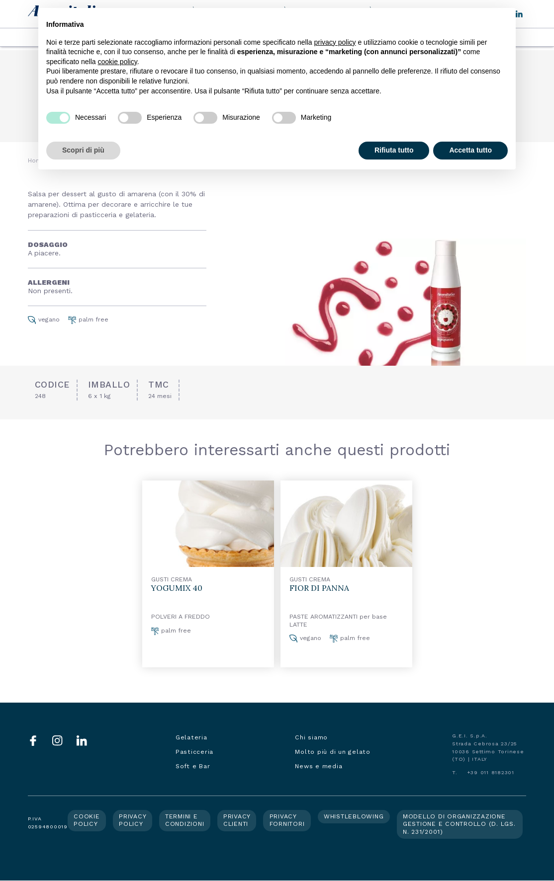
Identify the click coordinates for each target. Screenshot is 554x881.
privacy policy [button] (335, 42)
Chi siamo (311, 737)
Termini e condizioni (184, 820)
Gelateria (191, 737)
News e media (318, 766)
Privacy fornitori (287, 820)
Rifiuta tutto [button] (394, 150)
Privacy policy (132, 820)
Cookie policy (87, 820)
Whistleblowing (354, 816)
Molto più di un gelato (332, 751)
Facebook (33, 740)
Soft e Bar (193, 766)
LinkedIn (82, 740)
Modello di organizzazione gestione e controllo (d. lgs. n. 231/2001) (459, 824)
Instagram (57, 740)
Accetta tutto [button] (470, 150)
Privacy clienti (237, 820)
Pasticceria (194, 751)
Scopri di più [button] (83, 150)
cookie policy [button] (117, 62)
